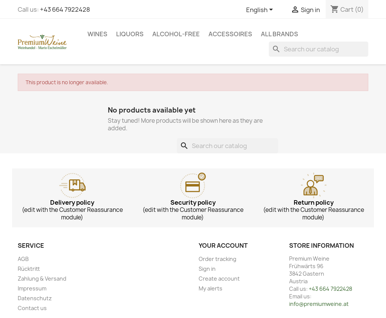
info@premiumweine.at (319, 303)
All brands (279, 34)
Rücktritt (29, 268)
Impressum (32, 288)
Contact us (32, 308)
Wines (97, 34)
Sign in (207, 268)
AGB (23, 258)
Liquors (130, 34)
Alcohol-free (176, 34)
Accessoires (230, 34)
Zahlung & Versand (42, 278)
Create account (219, 278)
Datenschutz (35, 298)
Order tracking (217, 258)
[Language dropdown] (261, 10)
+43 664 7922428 (65, 9)
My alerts (210, 288)
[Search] (318, 49)
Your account (223, 245)
